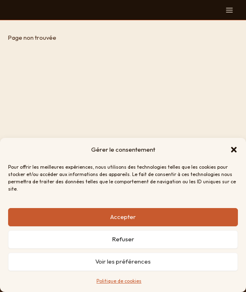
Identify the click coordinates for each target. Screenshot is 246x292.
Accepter (123, 217)
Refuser (123, 239)
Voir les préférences (123, 261)
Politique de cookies (118, 281)
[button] (234, 150)
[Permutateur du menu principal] (229, 10)
